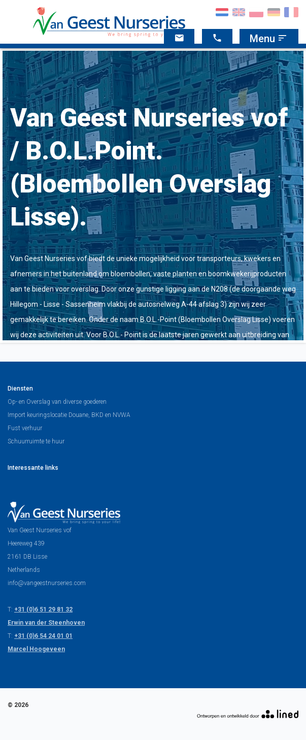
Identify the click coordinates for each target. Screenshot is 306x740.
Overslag (38, 401)
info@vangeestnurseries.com (47, 583)
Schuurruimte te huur (36, 441)
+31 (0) (24, 609)
